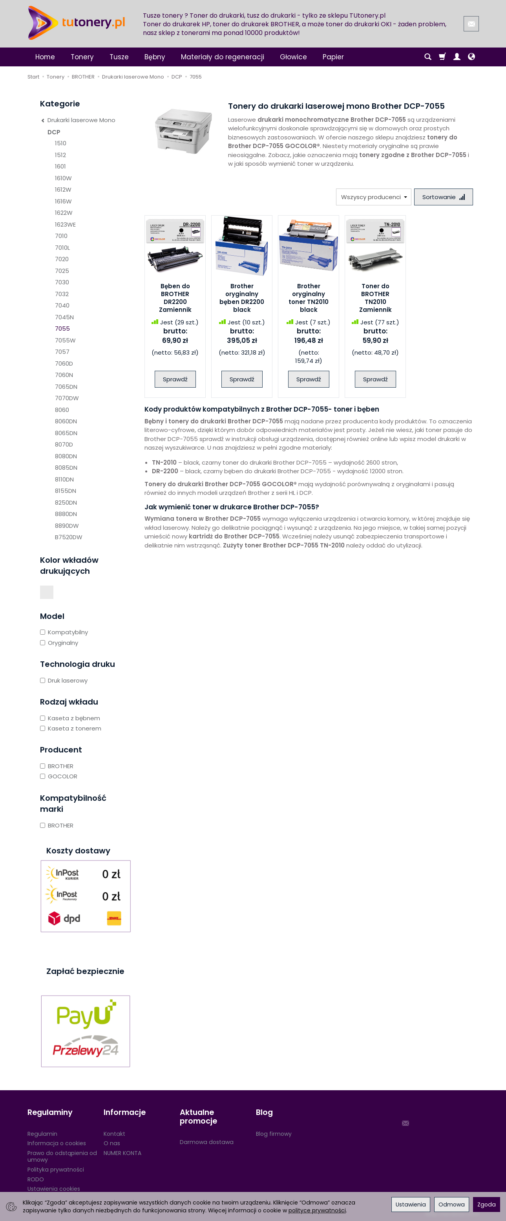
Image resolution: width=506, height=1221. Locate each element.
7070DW (67, 398)
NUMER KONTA (122, 1152)
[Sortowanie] (443, 197)
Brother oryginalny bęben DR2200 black (241, 298)
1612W (63, 189)
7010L (62, 247)
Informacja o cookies (56, 1143)
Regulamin (42, 1133)
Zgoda (486, 1204)
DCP (53, 132)
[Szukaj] (427, 57)
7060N (64, 375)
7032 (62, 294)
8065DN (66, 433)
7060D (64, 363)
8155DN (65, 491)
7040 (62, 305)
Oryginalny (59, 643)
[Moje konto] (456, 57)
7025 (62, 271)
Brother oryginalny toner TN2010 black (309, 298)
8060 (62, 410)
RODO (35, 1179)
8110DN (64, 479)
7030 (62, 282)
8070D (64, 444)
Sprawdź (175, 379)
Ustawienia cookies (53, 1188)
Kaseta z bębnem (70, 718)
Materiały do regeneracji (222, 57)
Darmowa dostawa (207, 1141)
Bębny (154, 57)
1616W (63, 201)
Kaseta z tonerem (70, 728)
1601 (60, 166)
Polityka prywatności (55, 1169)
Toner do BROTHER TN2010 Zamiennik (375, 298)
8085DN (66, 467)
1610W (63, 178)
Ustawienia (411, 1204)
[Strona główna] (76, 22)
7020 (62, 259)
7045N (64, 317)
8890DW (67, 526)
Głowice (293, 57)
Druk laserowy (64, 680)
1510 (60, 143)
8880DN (66, 514)
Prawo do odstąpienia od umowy (62, 1155)
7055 (62, 328)
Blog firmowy (274, 1133)
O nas (112, 1143)
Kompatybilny (64, 632)
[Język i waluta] (471, 57)
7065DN (66, 387)
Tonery (82, 57)
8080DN (66, 456)
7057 (62, 352)
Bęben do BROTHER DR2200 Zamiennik (175, 298)
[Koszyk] (442, 57)
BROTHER (56, 766)
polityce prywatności (317, 1210)
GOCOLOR (58, 776)
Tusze (119, 57)
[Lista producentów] (373, 197)
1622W (64, 213)
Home (45, 57)
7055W (65, 340)
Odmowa (451, 1204)
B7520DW (68, 537)
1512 (60, 155)
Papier (333, 57)
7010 (61, 236)
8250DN (66, 502)
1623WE (65, 224)
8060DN (66, 421)
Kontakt (114, 1133)
